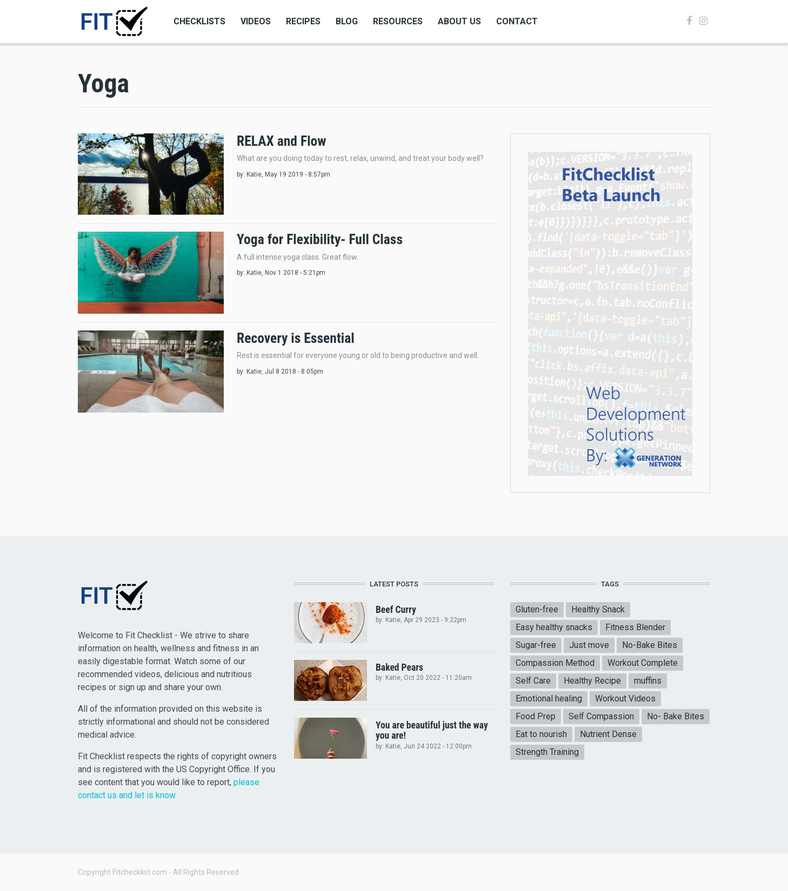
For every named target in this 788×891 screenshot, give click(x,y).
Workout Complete (642, 663)
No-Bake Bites (649, 645)
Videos (256, 21)
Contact (517, 21)
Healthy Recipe (592, 681)
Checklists (199, 21)
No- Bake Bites (675, 716)
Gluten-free (537, 609)
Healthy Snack (598, 609)
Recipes (303, 21)
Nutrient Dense (608, 734)
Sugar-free (536, 645)
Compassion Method (555, 663)
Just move (589, 645)
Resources (398, 21)
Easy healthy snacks (554, 627)
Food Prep (536, 716)
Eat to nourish (541, 734)
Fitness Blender (635, 627)
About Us (459, 21)
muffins (648, 681)
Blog (347, 21)
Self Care (533, 681)
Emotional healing (549, 698)
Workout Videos (625, 698)
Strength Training (547, 752)
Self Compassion (601, 716)
